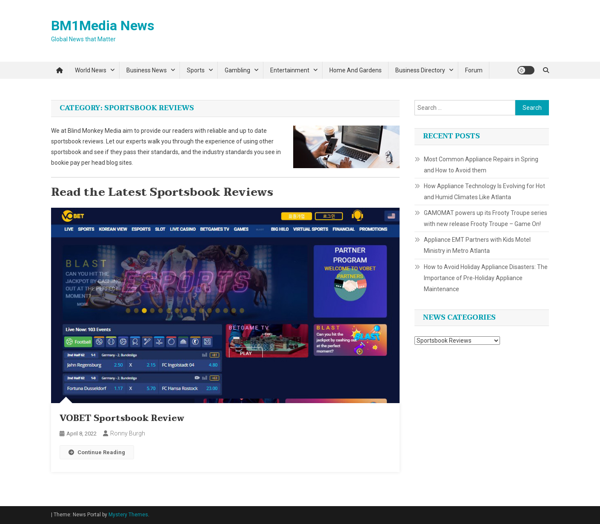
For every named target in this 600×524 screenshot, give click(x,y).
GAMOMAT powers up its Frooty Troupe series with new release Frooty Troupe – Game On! (485, 218)
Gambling (237, 70)
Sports (196, 70)
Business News (146, 70)
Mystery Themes (128, 515)
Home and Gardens (355, 70)
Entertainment (289, 70)
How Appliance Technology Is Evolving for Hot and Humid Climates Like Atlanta (484, 191)
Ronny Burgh (127, 433)
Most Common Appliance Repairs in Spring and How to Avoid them (481, 165)
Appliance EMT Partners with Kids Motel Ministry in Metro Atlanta (477, 245)
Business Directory (420, 70)
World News (90, 70)
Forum (474, 70)
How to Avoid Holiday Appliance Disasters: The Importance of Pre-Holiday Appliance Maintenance (486, 277)
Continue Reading (97, 452)
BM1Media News (102, 25)
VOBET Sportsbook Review (122, 418)
